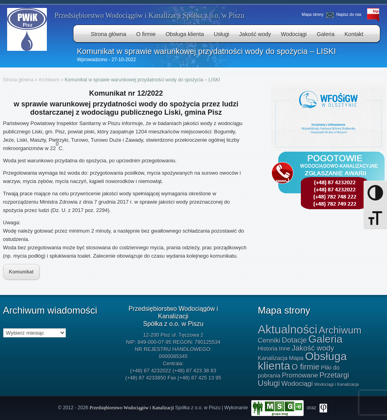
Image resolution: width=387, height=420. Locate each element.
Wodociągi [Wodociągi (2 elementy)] (297, 383)
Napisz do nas (345, 14)
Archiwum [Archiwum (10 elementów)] (340, 330)
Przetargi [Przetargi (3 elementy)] (334, 375)
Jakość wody (255, 34)
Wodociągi (294, 34)
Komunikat (21, 272)
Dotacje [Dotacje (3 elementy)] (294, 340)
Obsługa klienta (185, 34)
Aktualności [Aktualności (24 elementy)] (288, 329)
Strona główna (109, 34)
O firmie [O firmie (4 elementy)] (306, 366)
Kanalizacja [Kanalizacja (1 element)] (273, 358)
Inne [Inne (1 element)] (285, 348)
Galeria (326, 34)
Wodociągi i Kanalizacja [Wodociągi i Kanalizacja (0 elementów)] (336, 384)
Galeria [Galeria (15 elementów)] (325, 339)
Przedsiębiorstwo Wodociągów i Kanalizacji (132, 407)
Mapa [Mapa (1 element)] (296, 358)
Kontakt (354, 34)
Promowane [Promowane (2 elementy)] (300, 375)
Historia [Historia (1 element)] (268, 348)
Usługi (221, 34)
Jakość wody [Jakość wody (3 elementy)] (313, 348)
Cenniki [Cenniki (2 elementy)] (269, 340)
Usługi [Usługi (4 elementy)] (269, 383)
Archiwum (49, 80)
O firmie (146, 34)
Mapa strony (313, 14)
